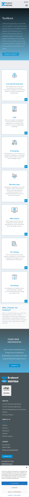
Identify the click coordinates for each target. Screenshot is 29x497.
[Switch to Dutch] (25, 2)
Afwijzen (14, 487)
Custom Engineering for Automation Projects (14, 411)
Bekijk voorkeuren (14, 492)
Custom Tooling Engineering (11, 407)
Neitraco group (7, 436)
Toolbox (4, 422)
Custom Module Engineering (11, 404)
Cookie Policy (10, 495)
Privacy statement (17, 495)
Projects (4, 425)
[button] (26, 467)
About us (5, 428)
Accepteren (15, 483)
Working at (5, 431)
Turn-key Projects (7, 415)
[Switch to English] (27, 2)
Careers (5, 433)
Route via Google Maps (10, 450)
